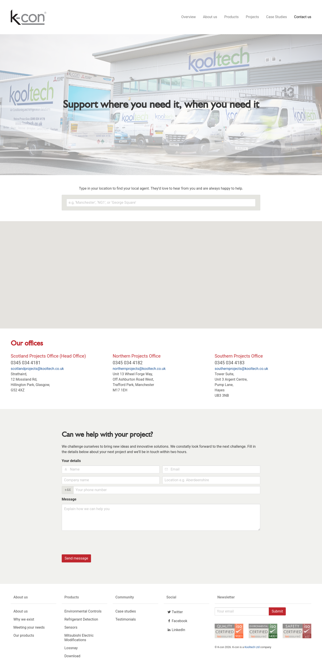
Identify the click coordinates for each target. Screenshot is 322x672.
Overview (188, 17)
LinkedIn (175, 631)
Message (69, 500)
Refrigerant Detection (81, 620)
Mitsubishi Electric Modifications (79, 638)
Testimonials (125, 620)
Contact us (302, 17)
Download (72, 657)
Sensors (70, 628)
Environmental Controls (83, 612)
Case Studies (276, 17)
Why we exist (23, 620)
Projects (252, 17)
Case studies (125, 612)
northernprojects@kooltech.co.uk (139, 370)
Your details (71, 462)
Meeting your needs (29, 628)
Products (231, 17)
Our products (23, 636)
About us (210, 17)
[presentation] (96, 543)
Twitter (174, 613)
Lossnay (71, 649)
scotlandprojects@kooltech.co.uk (37, 370)
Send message (76, 559)
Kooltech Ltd (252, 648)
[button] (141, 234)
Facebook (176, 622)
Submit (277, 612)
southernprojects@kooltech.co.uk (241, 370)
